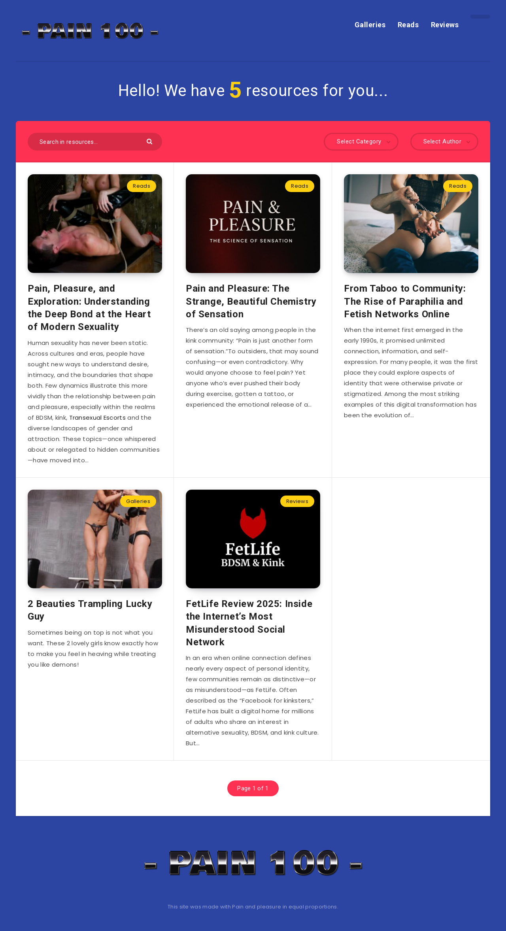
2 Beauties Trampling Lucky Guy (90, 610)
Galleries (370, 25)
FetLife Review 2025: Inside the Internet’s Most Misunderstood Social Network (249, 623)
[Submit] (150, 141)
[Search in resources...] (95, 142)
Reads (408, 25)
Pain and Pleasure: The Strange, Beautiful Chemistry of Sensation (251, 301)
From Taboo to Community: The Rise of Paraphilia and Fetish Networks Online (405, 301)
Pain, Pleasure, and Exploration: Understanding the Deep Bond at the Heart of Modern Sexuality (89, 307)
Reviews (445, 25)
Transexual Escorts (97, 417)
